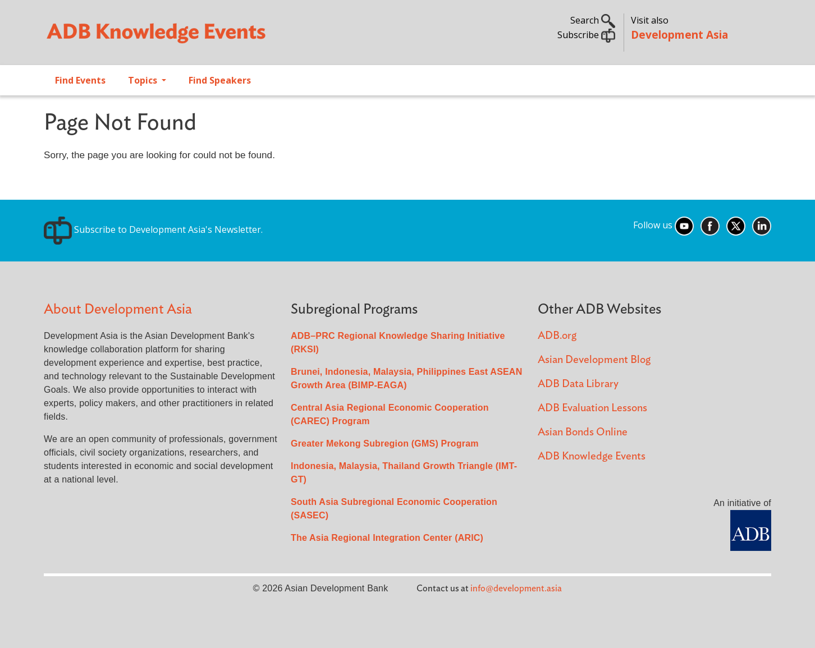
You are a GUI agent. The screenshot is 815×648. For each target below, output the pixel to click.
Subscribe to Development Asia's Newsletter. (153, 229)
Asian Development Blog (594, 360)
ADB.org (557, 335)
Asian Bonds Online (583, 432)
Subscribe (586, 35)
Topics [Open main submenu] (143, 80)
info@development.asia (516, 588)
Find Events (80, 80)
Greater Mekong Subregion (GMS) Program (385, 443)
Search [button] (592, 20)
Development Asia (679, 34)
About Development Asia (118, 309)
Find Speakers (220, 80)
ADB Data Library (578, 384)
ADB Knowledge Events (591, 456)
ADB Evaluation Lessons (592, 408)
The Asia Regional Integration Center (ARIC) (387, 538)
